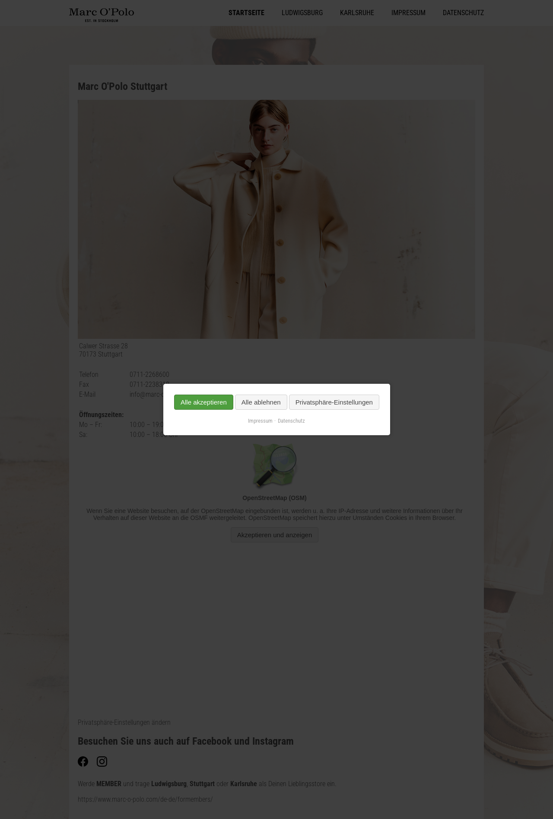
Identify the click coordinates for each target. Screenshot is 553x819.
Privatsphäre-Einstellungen (333, 402)
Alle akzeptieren (204, 402)
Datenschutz (291, 420)
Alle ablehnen (260, 402)
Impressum (260, 420)
